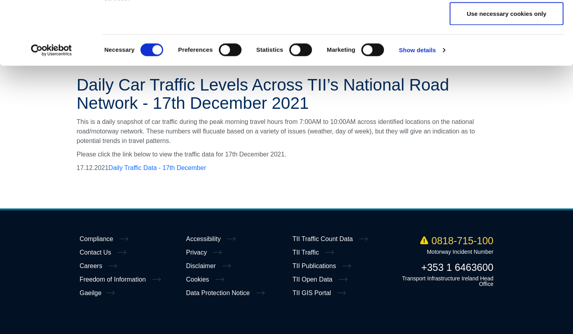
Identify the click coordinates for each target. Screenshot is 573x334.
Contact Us (96, 252)
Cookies (198, 279)
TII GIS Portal (312, 293)
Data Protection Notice (219, 293)
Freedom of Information (114, 279)
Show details (417, 109)
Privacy (197, 252)
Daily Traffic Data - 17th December (157, 167)
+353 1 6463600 (457, 267)
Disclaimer (202, 266)
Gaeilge (90, 293)
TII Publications (315, 266)
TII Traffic (306, 252)
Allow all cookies (507, 20)
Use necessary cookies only (506, 73)
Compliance (97, 239)
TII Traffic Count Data (323, 239)
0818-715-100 (456, 240)
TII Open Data (313, 279)
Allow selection (506, 47)
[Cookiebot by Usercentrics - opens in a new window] (51, 110)
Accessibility (204, 239)
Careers (92, 266)
